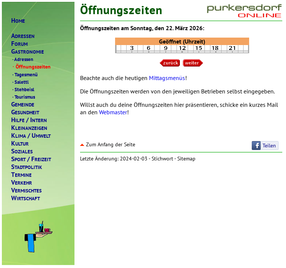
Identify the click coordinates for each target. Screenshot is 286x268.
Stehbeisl (22, 89)
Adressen (22, 59)
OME (18, 21)
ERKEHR (21, 182)
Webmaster (113, 112)
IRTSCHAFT (25, 198)
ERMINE (21, 175)
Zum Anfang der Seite (107, 144)
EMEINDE (22, 104)
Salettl (20, 82)
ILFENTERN (29, 120)
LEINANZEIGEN (29, 128)
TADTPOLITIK (26, 167)
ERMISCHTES (26, 190)
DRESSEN (23, 36)
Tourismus (23, 96)
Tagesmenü (24, 74)
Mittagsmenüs (167, 78)
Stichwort (162, 158)
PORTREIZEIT (31, 159)
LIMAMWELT (31, 136)
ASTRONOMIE (27, 51)
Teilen (269, 145)
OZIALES (22, 151)
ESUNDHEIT (25, 112)
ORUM (19, 44)
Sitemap (186, 158)
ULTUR (20, 143)
